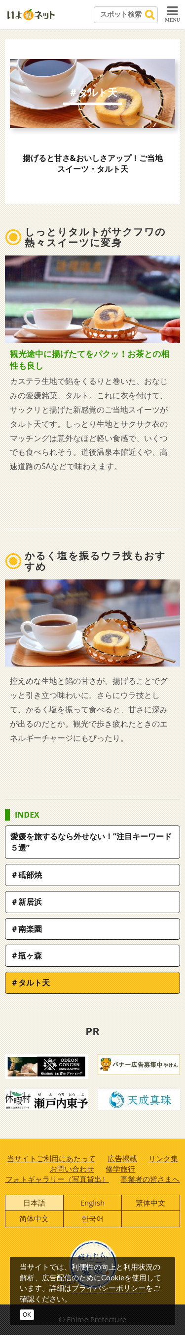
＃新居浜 (26, 901)
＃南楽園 (26, 928)
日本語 (34, 1203)
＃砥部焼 (26, 874)
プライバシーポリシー (109, 1288)
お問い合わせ (72, 1169)
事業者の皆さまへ (150, 1179)
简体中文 (34, 1218)
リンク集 (163, 1158)
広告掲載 (122, 1158)
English (92, 1203)
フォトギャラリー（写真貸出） (57, 1179)
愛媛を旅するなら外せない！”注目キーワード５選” (91, 842)
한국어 (92, 1218)
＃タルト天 (30, 982)
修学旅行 (120, 1169)
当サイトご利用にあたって (51, 1158)
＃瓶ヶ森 (26, 955)
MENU (172, 14)
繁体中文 (150, 1203)
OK (27, 1314)
